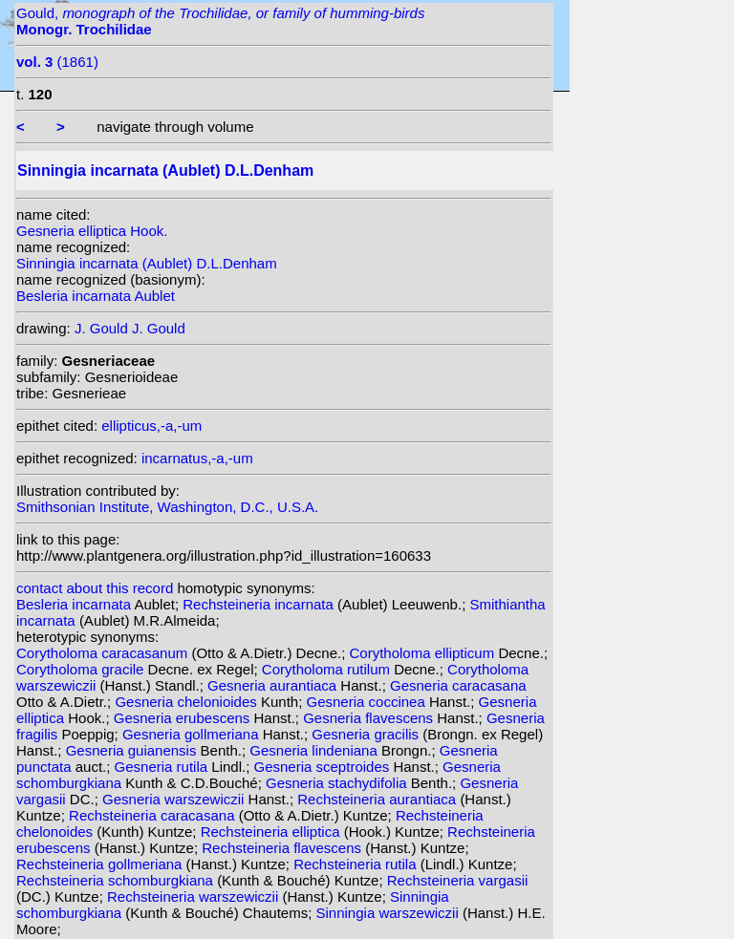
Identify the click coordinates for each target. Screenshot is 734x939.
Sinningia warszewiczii (389, 913)
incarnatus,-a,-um (197, 458)
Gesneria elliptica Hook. (91, 231)
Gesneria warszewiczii (175, 799)
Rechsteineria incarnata (260, 604)
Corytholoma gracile (82, 669)
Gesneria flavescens (370, 718)
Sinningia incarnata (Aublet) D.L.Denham (146, 263)
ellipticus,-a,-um (151, 425)
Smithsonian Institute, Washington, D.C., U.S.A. (167, 507)
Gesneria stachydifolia (338, 783)
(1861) (57, 61)
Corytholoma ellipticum (423, 653)
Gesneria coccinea (368, 702)
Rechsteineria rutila (357, 864)
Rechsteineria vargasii (458, 880)
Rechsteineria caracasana (154, 815)
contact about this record (94, 588)
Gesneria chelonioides (188, 702)
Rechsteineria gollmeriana (101, 864)
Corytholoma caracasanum (103, 653)
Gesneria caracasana (458, 685)
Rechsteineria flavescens (283, 848)
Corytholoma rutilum (328, 669)
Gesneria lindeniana (315, 750)
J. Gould (101, 328)
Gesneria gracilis (367, 734)
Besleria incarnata (75, 604)
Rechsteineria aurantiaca (378, 799)
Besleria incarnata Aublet (95, 296)
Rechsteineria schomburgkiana (116, 880)
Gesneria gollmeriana (192, 734)
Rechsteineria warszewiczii (194, 896)
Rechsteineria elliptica (272, 831)
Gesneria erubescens (184, 718)
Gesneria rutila (163, 766)
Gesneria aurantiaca (273, 685)
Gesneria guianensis (133, 750)
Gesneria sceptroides (324, 766)
